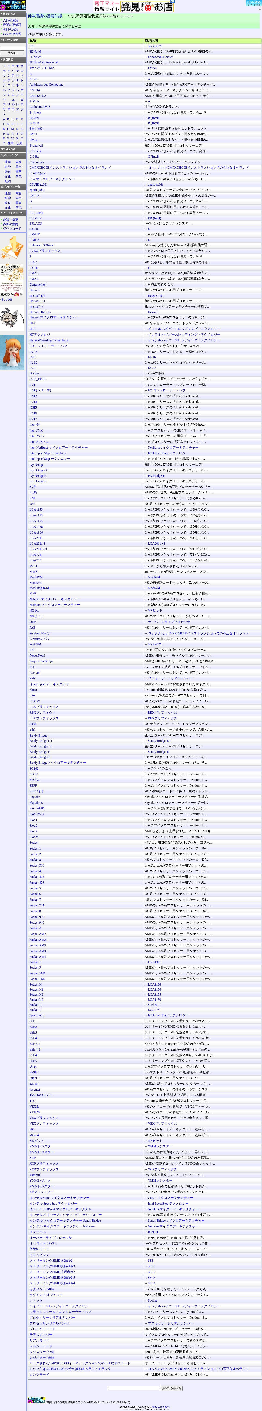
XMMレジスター (160, 1146)
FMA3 (34, 273)
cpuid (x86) (155, 184)
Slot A (34, 831)
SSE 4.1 (35, 1043)
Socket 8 (35, 911)
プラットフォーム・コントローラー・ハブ (60, 1311)
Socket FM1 (38, 973)
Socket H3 (36, 999)
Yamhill (35, 1175)
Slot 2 (33, 825)
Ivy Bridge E (38, 475)
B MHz (34, 123)
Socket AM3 (38, 945)
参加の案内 (10, 224)
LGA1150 (36, 509)
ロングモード (39, 1374)
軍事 (19, 171)
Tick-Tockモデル (41, 1095)
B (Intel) (35, 112)
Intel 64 (35, 424)
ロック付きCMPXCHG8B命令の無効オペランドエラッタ (70, 1369)
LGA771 (35, 554)
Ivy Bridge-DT (39, 470)
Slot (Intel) (37, 814)
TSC (32, 1101)
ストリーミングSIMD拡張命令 (51, 1260)
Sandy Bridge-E (158, 751)
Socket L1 (36, 1004)
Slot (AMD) (37, 808)
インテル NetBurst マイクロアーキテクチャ (61, 1209)
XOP (33, 1158)
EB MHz (35, 218)
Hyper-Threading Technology (49, 340)
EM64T (35, 234)
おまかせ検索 (12, 33)
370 (32, 46)
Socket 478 (37, 882)
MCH (33, 566)
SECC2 (34, 780)
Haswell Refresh (40, 312)
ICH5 (33, 407)
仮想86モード (39, 1249)
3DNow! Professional (44, 62)
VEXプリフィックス (44, 1118)
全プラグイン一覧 (10, 186)
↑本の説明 (6, 299)
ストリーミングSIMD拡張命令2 (52, 1272)
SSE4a (34, 1055)
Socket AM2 (38, 934)
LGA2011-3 (37, 543)
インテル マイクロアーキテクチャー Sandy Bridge (65, 1220)
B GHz (34, 118)
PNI (32, 650)
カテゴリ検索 (8, 149)
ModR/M (154, 577)
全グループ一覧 (9, 155)
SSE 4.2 (35, 1049)
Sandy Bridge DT (41, 740)
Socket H (36, 984)
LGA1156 (36, 521)
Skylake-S (36, 802)
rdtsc (33, 695)
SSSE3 (34, 1072)
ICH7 (33, 419)
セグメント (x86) (42, 1289)
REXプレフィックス (44, 718)
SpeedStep (36, 1015)
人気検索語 (10, 20)
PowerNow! (37, 655)
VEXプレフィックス (44, 1123)
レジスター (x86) (42, 1357)
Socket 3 (35, 859)
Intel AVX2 (37, 436)
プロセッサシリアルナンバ (49, 1323)
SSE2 (33, 1026)
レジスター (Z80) (42, 1352)
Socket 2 (35, 854)
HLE (33, 323)
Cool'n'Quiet (38, 173)
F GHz (34, 267)
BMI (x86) (37, 128)
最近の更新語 (12, 25)
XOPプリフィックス (44, 1163)
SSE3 (33, 1032)
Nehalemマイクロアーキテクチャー (55, 599)
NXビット (155, 610)
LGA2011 (36, 538)
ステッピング (39, 1255)
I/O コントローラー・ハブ (48, 346)
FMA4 (152, 68)
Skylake (35, 797)
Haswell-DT (156, 295)
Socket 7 (35, 899)
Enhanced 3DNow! (160, 57)
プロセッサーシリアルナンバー (170, 678)
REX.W (35, 701)
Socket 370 (155, 46)
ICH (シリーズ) (40, 390)
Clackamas (37, 162)
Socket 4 (35, 871)
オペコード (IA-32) (43, 1243)
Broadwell (36, 145)
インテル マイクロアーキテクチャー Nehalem (62, 1226)
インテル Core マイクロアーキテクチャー (59, 1197)
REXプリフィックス (44, 706)
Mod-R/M (36, 577)
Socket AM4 (38, 956)
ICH (32, 384)
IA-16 (33, 351)
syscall (34, 1083)
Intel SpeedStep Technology (48, 453)
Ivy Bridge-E (156, 475)
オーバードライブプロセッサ (169, 622)
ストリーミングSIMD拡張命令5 (52, 1277)
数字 (11, 143)
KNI (32, 498)
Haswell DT (37, 295)
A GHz (34, 79)
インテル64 (38, 1232)
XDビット (37, 1140)
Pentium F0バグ (40, 633)
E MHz (34, 239)
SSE (32, 1021)
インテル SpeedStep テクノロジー (53, 1203)
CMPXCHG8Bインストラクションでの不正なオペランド (70, 167)
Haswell (35, 290)
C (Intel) (35, 151)
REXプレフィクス (43, 712)
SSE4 (33, 1038)
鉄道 (8, 171)
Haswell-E (36, 306)
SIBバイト (37, 791)
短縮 (8, 181)
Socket (34, 842)
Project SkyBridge (42, 661)
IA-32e (34, 373)
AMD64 (35, 90)
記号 (20, 143)
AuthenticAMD (40, 106)
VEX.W (35, 1112)
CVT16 (34, 195)
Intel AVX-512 (39, 441)
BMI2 (33, 139)
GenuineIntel (38, 284)
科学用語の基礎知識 (45, 16)
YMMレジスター (160, 1180)
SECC (34, 774)
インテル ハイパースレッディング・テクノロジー (184, 329)
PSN (32, 678)
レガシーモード (41, 1346)
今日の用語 (10, 29)
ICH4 (33, 402)
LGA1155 (36, 515)
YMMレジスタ (40, 1180)
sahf (32, 730)
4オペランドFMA (42, 68)
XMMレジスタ (40, 1146)
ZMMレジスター (42, 1192)
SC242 (34, 768)
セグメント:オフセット (46, 1294)
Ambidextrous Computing (47, 84)
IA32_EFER (38, 379)
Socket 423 (37, 876)
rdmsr (33, 689)
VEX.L (34, 1106)
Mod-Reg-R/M (39, 588)
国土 (19, 166)
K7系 (33, 486)
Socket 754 (37, 905)
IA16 (33, 357)
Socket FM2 (38, 979)
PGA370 (35, 644)
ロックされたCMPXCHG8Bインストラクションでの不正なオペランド (198, 167)
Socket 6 (35, 894)
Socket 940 (37, 922)
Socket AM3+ (39, 951)
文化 (8, 176)
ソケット (36, 1300)
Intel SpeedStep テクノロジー (168, 453)
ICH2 (33, 396)
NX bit (34, 610)
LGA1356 (36, 526)
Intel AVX (36, 430)
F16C (33, 262)
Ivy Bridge (37, 464)
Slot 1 (33, 820)
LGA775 (35, 560)
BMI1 (33, 134)
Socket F (35, 967)
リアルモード (39, 1340)
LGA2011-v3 (156, 543)
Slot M (34, 837)
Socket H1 (36, 989)
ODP (33, 622)
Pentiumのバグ (40, 639)
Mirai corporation (161, 1406)
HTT (33, 329)
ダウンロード (12, 228)
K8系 (33, 492)
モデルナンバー (41, 1334)
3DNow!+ (36, 57)
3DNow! (35, 51)
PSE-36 (35, 672)
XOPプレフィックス (44, 1169)
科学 (8, 166)
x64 (32, 1129)
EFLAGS (36, 223)
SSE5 (33, 1061)
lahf (32, 504)
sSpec (33, 1066)
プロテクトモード (43, 1329)
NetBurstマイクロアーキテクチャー (173, 447)
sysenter (35, 1089)
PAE (32, 627)
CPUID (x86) (38, 184)
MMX (34, 571)
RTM (33, 724)
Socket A (35, 928)
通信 (8, 162)
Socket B (35, 962)
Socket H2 (36, 994)
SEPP (33, 785)
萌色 (19, 176)
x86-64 (34, 1135)
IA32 (33, 368)
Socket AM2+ (39, 939)
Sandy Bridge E (40, 751)
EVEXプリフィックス (45, 250)
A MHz (34, 101)
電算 (19, 162)
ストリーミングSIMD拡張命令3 (52, 1266)
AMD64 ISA (38, 96)
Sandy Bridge (38, 735)
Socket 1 (35, 848)
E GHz (34, 229)
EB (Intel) (36, 212)
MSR (33, 593)
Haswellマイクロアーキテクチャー (54, 317)
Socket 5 (35, 888)
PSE (32, 667)
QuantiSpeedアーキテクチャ (49, 684)
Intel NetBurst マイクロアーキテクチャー (59, 447)
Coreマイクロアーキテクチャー (52, 179)
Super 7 (35, 1078)
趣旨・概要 (10, 219)
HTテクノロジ (40, 334)
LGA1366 (36, 532)
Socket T (35, 1009)
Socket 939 (37, 917)
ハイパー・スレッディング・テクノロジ (59, 1306)
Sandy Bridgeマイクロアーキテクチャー (58, 762)
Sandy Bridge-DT (159, 740)
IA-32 (33, 362)
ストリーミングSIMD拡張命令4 (52, 1283)
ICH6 (33, 413)
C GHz (34, 156)
